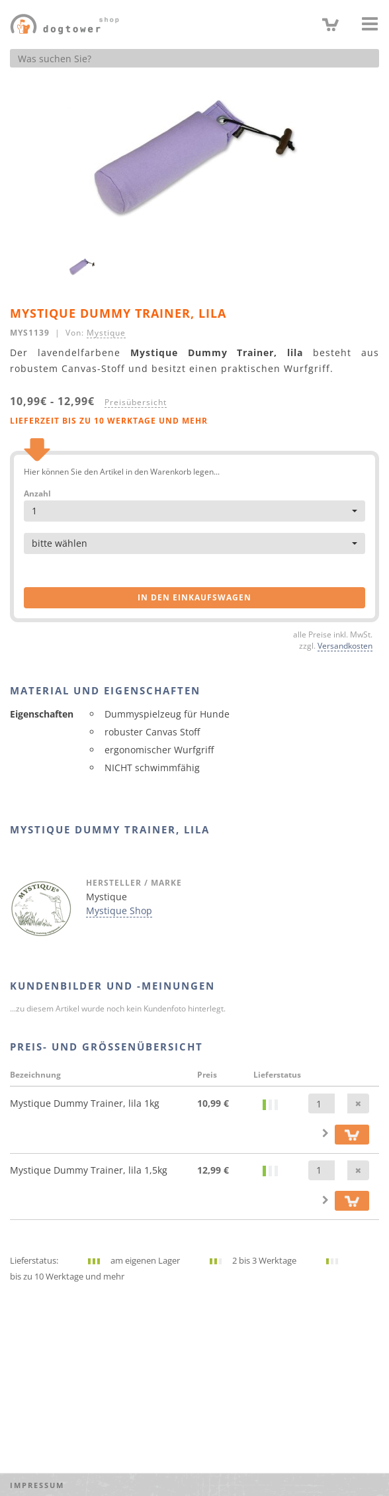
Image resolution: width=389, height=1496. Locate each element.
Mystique (106, 332)
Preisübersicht (136, 402)
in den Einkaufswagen (194, 597)
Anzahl (37, 494)
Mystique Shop (119, 910)
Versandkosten (345, 645)
